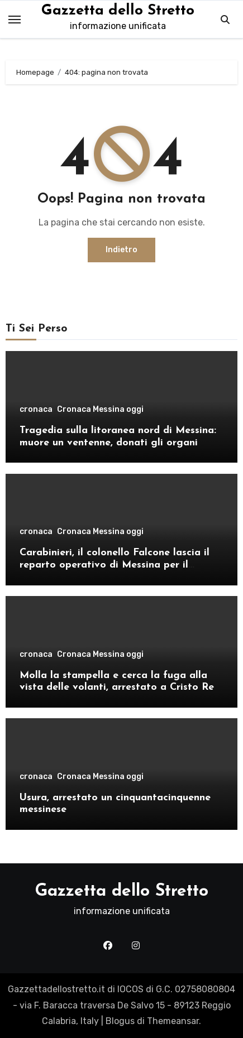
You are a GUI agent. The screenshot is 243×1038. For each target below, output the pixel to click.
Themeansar (173, 1021)
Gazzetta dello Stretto (117, 10)
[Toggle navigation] (14, 19)
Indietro (121, 249)
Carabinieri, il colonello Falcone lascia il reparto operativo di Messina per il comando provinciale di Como (114, 564)
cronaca (36, 410)
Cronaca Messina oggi (100, 410)
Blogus (120, 1021)
